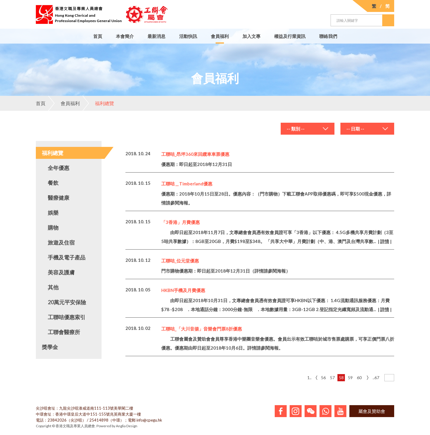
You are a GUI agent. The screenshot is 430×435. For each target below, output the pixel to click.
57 (332, 377)
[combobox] (307, 129)
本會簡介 (125, 36)
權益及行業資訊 (289, 36)
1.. (309, 377)
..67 (376, 377)
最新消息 (156, 36)
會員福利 (220, 36)
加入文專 (251, 36)
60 (359, 377)
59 (350, 377)
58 (341, 377)
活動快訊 (188, 36)
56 (323, 377)
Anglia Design (126, 426)
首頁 (97, 36)
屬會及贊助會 (371, 411)
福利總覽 (98, 103)
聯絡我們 (328, 36)
